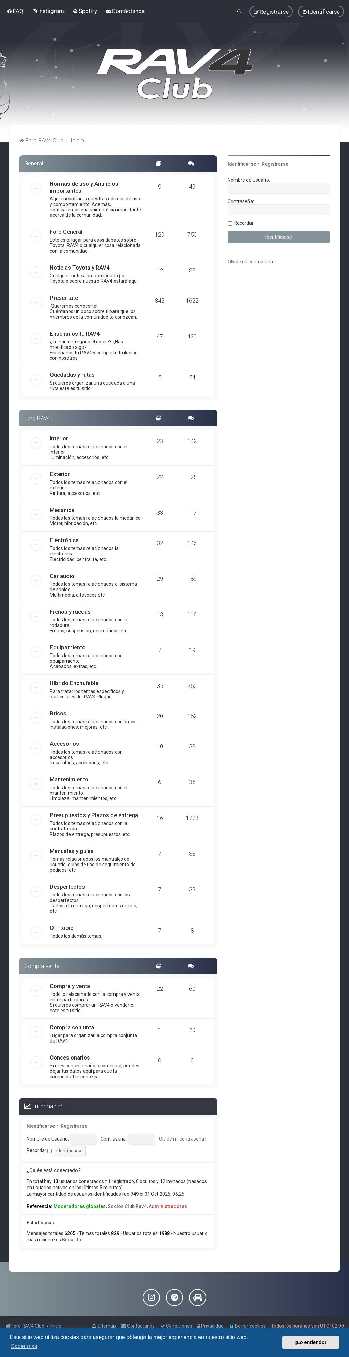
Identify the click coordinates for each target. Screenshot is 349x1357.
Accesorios (64, 743)
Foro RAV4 (37, 418)
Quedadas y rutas (72, 374)
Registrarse (74, 1126)
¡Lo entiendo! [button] (310, 1342)
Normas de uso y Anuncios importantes (84, 187)
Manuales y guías (72, 850)
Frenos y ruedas (70, 611)
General (33, 163)
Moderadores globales (80, 1206)
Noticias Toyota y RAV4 (80, 267)
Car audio (62, 575)
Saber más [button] (24, 1346)
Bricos (58, 713)
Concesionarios (70, 1057)
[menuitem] (15, 11)
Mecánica (62, 509)
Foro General (66, 231)
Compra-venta (42, 966)
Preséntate (64, 297)
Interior (59, 438)
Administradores (168, 1206)
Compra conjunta (72, 1027)
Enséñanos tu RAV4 (75, 333)
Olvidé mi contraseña (181, 1139)
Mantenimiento (69, 779)
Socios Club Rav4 (127, 1206)
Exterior (60, 474)
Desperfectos (67, 886)
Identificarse (41, 1126)
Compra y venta (70, 986)
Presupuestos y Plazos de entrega (94, 815)
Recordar (39, 1150)
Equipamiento (68, 647)
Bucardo (71, 1239)
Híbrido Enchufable (74, 683)
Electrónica (64, 540)
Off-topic (61, 927)
